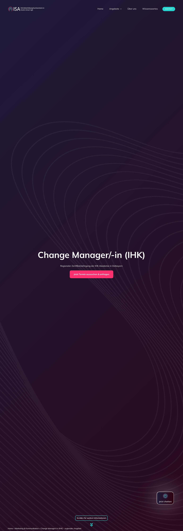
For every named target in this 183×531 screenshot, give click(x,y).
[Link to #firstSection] (91, 525)
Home (10, 528)
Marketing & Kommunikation (27, 528)
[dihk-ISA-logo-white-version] (26, 7)
